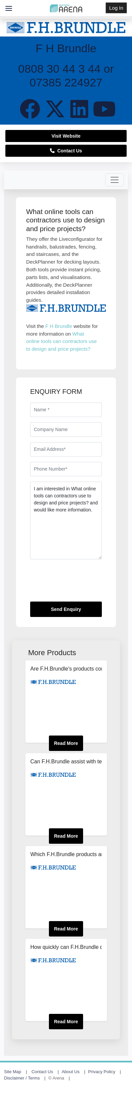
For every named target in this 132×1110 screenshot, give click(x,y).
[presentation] (81, 583)
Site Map (12, 1071)
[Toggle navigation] (114, 180)
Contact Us (66, 150)
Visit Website (66, 136)
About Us (70, 1071)
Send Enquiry (66, 609)
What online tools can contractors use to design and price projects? (61, 341)
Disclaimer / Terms (22, 1078)
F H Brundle (58, 326)
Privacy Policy (101, 1071)
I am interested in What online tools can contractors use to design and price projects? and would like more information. (66, 520)
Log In (116, 8)
